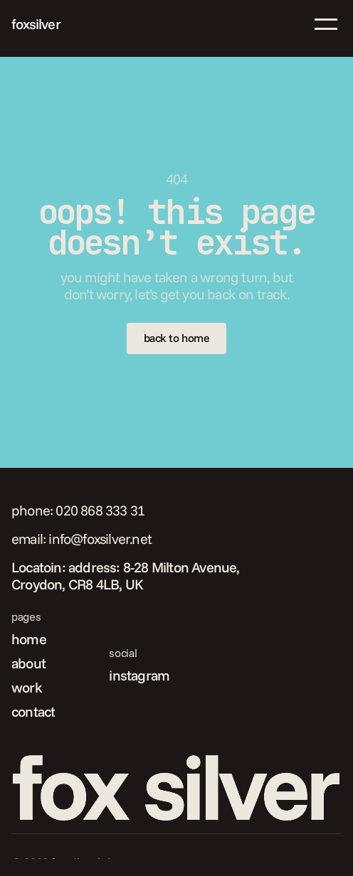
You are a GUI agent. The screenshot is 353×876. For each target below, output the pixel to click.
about (28, 663)
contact (33, 711)
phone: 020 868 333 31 (77, 510)
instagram (139, 675)
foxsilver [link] (35, 24)
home (28, 639)
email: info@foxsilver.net (81, 539)
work (26, 687)
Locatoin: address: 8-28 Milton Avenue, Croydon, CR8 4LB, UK (127, 575)
